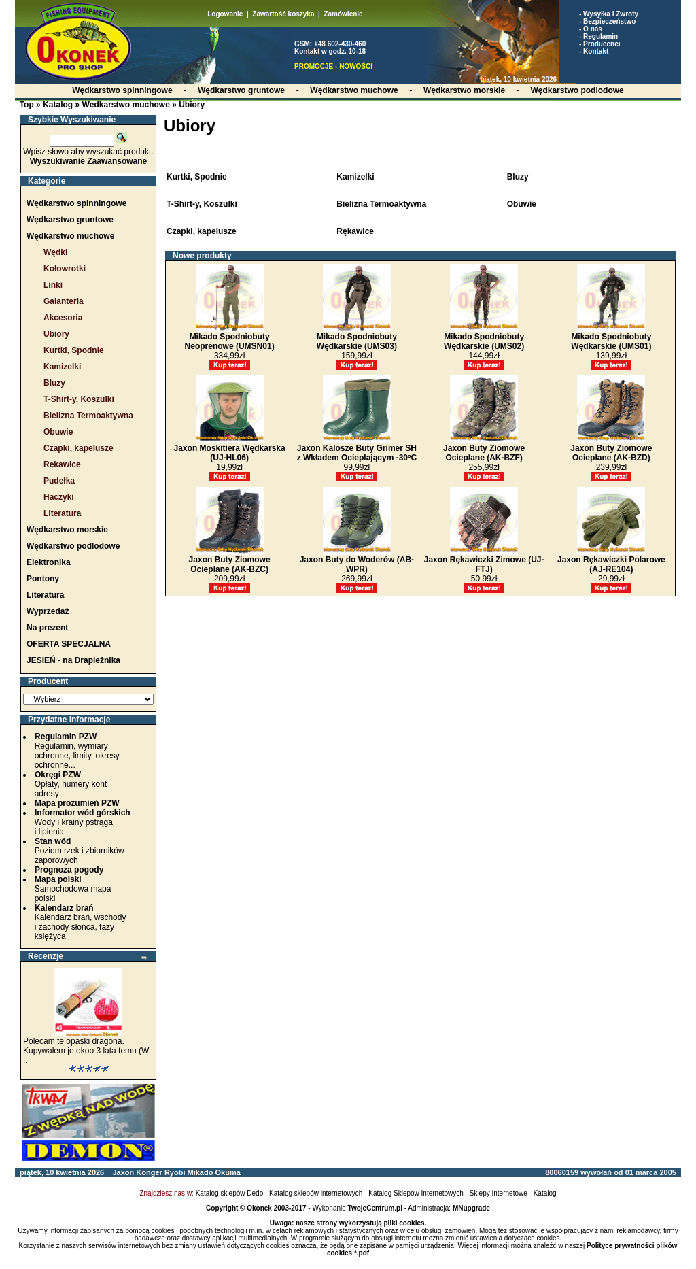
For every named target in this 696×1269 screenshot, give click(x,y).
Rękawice (62, 464)
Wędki (55, 252)
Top (27, 104)
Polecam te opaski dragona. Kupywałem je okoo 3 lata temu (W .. (86, 1050)
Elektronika (49, 562)
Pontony (43, 578)
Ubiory (192, 104)
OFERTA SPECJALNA (69, 644)
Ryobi (175, 1172)
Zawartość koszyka (283, 14)
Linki (53, 285)
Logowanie (225, 14)
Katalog (58, 104)
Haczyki (59, 497)
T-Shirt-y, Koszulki (79, 399)
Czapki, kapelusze (79, 448)
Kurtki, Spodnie (74, 350)
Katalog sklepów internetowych (315, 1193)
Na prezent (47, 627)
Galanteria (64, 301)
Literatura (62, 513)
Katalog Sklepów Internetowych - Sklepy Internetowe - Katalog (462, 1193)
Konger (149, 1172)
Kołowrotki (65, 268)
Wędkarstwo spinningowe (76, 203)
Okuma (227, 1172)
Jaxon (123, 1172)
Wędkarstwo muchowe (125, 104)
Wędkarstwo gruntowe (70, 219)
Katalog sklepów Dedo (230, 1193)
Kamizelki (62, 366)
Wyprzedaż (48, 611)
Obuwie (58, 432)
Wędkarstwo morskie (67, 530)
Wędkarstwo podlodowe (73, 546)
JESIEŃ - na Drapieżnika (73, 660)
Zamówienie (343, 14)
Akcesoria (63, 317)
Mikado (200, 1172)
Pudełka (59, 481)
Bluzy (54, 383)
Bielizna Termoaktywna (88, 415)
